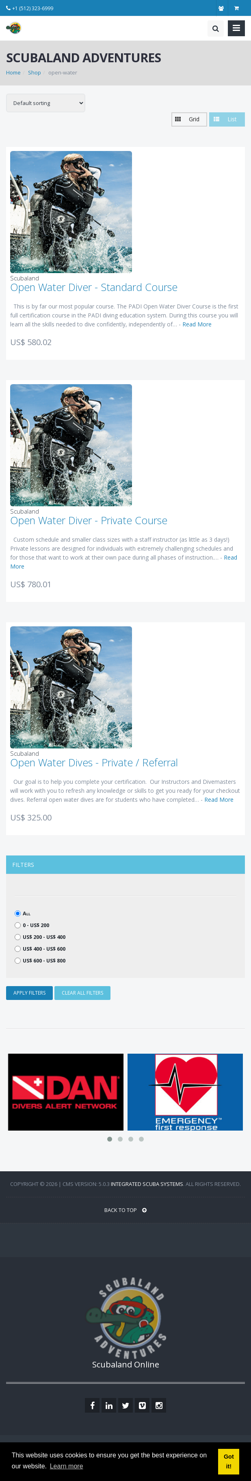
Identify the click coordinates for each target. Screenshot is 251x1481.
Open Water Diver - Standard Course (93, 287)
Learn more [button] (66, 1466)
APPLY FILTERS (29, 992)
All (22, 913)
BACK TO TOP (125, 1210)
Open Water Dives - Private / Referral (94, 762)
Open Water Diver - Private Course (88, 520)
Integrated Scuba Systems (147, 1184)
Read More (197, 324)
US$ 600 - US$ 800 (40, 960)
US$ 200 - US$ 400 (40, 937)
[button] (189, 119)
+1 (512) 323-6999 (32, 8)
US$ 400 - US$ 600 (40, 948)
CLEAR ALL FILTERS (82, 992)
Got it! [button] (229, 1461)
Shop (34, 72)
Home (13, 72)
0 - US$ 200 (32, 925)
